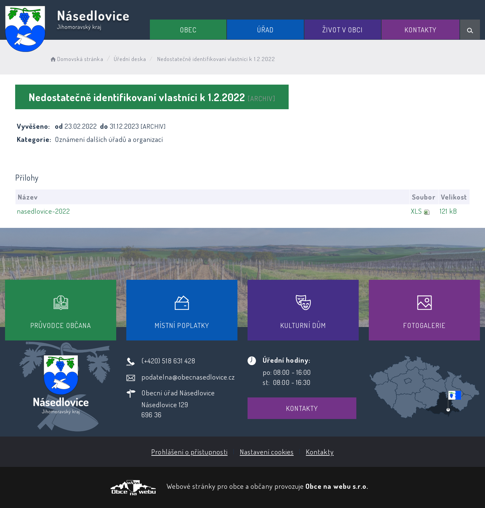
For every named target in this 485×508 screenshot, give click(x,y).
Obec (188, 29)
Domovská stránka (76, 58)
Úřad (265, 29)
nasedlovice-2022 (43, 210)
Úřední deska (130, 58)
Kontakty (421, 29)
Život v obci (342, 29)
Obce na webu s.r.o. (336, 485)
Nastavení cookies (267, 451)
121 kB (448, 210)
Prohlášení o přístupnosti (189, 451)
